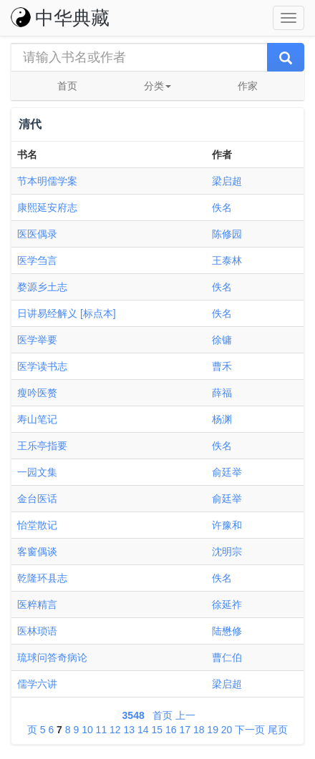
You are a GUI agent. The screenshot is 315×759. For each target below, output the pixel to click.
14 (143, 729)
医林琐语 (37, 631)
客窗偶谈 (37, 551)
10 (87, 729)
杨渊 (222, 419)
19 (212, 729)
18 (199, 729)
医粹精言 (37, 604)
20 (227, 729)
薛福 (222, 392)
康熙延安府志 (47, 207)
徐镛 (222, 340)
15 (157, 729)
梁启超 (227, 181)
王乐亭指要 (42, 445)
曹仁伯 (227, 657)
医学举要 (37, 340)
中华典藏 (60, 18)
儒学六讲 (37, 684)
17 (184, 729)
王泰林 (227, 260)
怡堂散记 (37, 525)
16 (171, 729)
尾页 (278, 729)
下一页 (250, 729)
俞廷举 (227, 472)
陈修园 (227, 234)
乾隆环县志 (42, 578)
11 (101, 729)
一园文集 (37, 472)
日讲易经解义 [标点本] (66, 313)
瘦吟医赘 (37, 392)
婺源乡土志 (42, 287)
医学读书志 (42, 366)
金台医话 (37, 498)
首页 (67, 86)
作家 (248, 86)
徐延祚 (227, 604)
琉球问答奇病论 (52, 657)
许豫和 (227, 525)
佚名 (222, 207)
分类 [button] (157, 86)
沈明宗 (227, 551)
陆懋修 (227, 631)
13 (129, 729)
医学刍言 (37, 260)
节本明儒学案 (47, 181)
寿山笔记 (37, 419)
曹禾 (222, 366)
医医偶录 (37, 234)
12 (115, 729)
